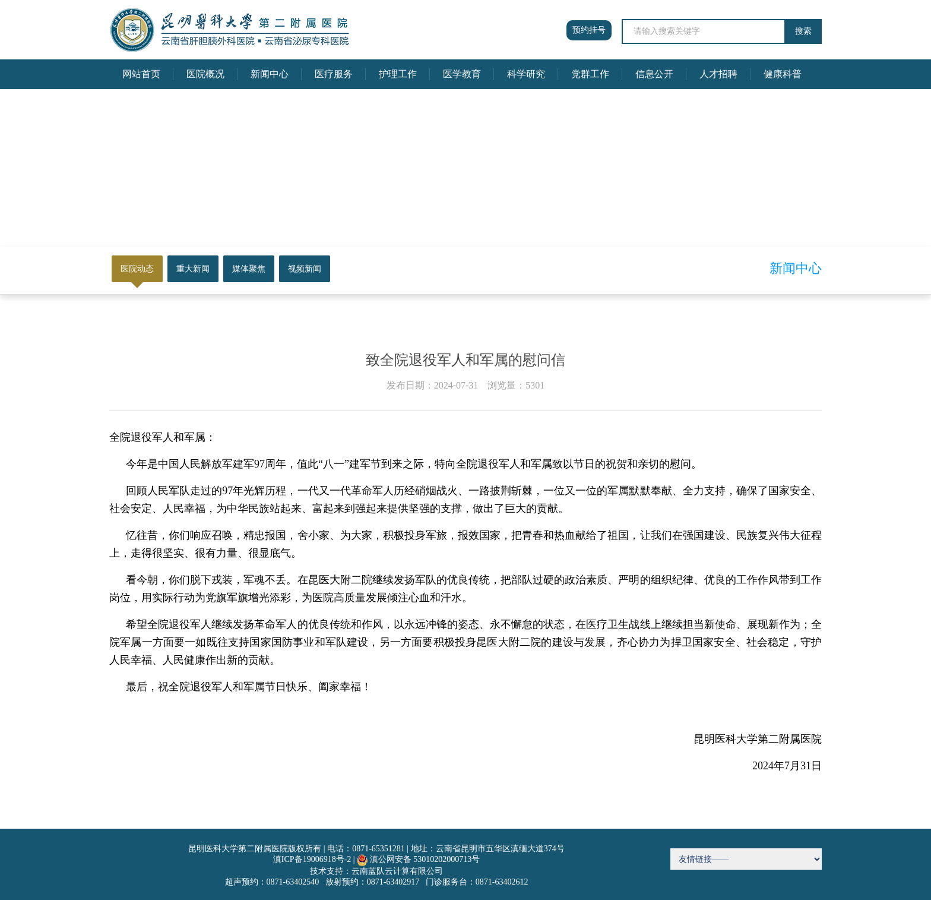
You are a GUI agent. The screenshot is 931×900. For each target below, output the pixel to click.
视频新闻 (304, 268)
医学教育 (462, 74)
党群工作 (590, 74)
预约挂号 (589, 30)
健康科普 (783, 74)
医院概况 (205, 74)
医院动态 (137, 268)
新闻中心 (270, 74)
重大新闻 (193, 268)
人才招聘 (718, 74)
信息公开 (654, 74)
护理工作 (398, 74)
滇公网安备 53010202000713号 (425, 859)
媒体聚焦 (248, 268)
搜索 (803, 31)
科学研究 (526, 74)
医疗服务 (334, 74)
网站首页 (141, 74)
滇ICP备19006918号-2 (312, 859)
